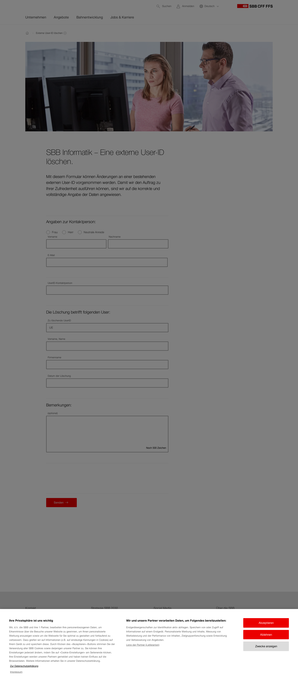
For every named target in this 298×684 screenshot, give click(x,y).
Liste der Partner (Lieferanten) (142, 644)
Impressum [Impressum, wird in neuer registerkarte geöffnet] (16, 671)
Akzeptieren (266, 622)
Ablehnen (266, 634)
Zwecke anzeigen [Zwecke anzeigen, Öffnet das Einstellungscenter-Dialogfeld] (266, 646)
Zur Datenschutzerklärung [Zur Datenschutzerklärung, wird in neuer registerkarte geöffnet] (24, 666)
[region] (149, 646)
